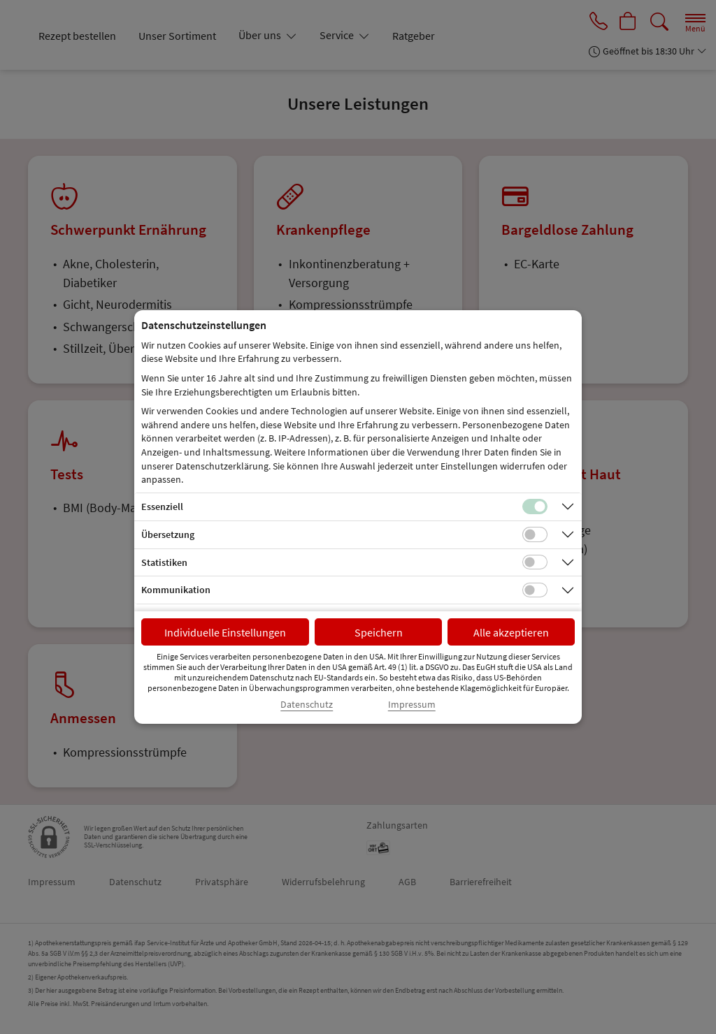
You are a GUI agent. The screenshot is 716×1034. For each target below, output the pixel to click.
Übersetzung (167, 534)
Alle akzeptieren (511, 632)
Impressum (412, 705)
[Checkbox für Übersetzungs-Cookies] (534, 534)
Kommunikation (175, 589)
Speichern (379, 632)
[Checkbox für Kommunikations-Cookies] (534, 590)
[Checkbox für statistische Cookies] (534, 562)
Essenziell (162, 506)
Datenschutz (306, 705)
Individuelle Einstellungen (225, 632)
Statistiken (164, 562)
